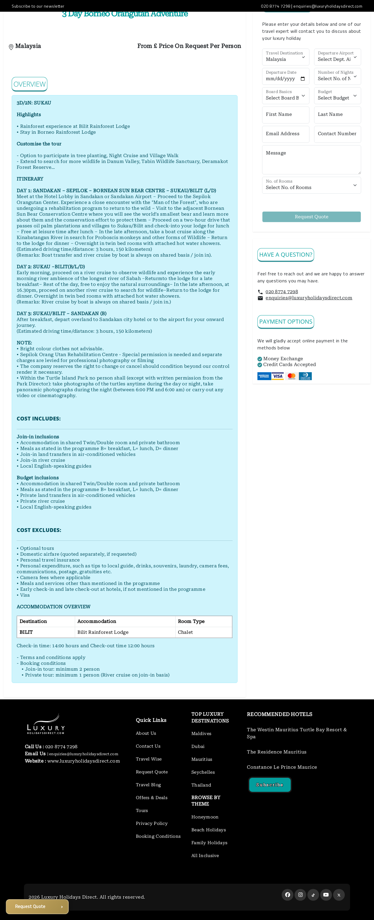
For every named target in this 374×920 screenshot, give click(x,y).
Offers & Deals (151, 797)
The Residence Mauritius (277, 752)
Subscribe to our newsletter (38, 6)
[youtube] (326, 895)
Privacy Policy (152, 823)
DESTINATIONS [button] (123, 23)
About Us (146, 733)
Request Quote (152, 772)
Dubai (198, 746)
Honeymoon (205, 817)
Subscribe (270, 784)
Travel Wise (149, 759)
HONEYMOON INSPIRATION (217, 23)
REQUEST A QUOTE (293, 23)
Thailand (201, 785)
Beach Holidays (208, 830)
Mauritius (201, 759)
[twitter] (339, 895)
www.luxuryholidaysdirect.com (83, 761)
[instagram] (300, 895)
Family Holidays (209, 842)
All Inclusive (205, 855)
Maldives (201, 733)
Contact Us (148, 746)
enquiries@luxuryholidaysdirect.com (309, 298)
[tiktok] (313, 895)
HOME (65, 23)
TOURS (259, 23)
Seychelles (203, 772)
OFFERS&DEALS (164, 23)
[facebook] (287, 895)
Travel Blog (148, 784)
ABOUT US (88, 23)
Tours (142, 810)
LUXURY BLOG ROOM (343, 23)
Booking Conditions (158, 836)
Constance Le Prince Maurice (282, 767)
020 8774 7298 (282, 291)
